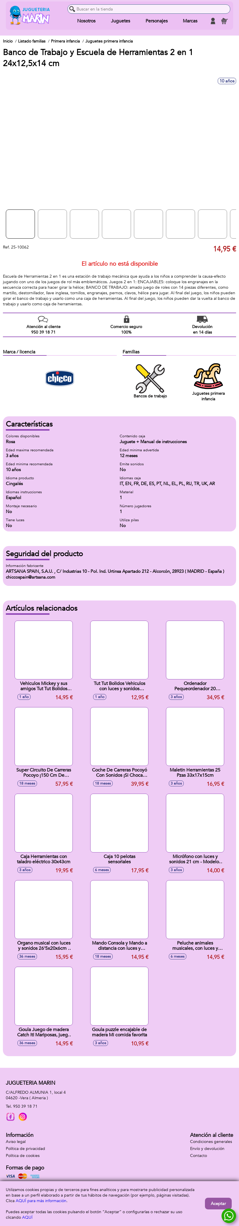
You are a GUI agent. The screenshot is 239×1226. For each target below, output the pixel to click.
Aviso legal (16, 1141)
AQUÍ (27, 1217)
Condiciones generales (211, 1141)
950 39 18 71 (25, 1106)
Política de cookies (23, 1155)
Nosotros (86, 21)
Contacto (198, 1155)
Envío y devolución (207, 1148)
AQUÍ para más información (41, 1201)
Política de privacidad (25, 1148)
